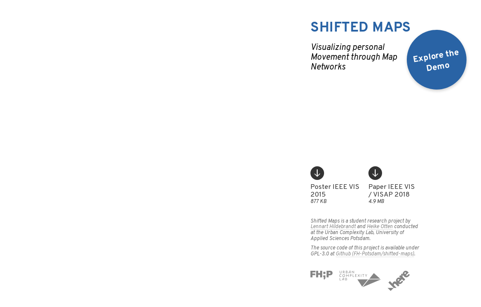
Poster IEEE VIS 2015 (336, 185)
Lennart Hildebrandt (333, 226)
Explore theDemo (436, 60)
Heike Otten (380, 226)
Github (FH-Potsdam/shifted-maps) (375, 254)
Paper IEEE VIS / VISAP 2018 (394, 185)
